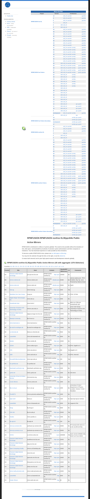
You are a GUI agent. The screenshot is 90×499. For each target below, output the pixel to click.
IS (45, 266)
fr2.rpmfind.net (14, 363)
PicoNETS (13, 394)
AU (11, 266)
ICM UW (12, 412)
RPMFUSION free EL (36, 21)
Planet (9, 31)
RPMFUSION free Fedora (37, 72)
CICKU (12, 435)
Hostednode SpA (14, 303)
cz (54, 266)
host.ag (12, 290)
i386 (62, 25)
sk (63, 266)
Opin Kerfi (12, 399)
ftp (55, 280)
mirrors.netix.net (14, 285)
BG (14, 266)
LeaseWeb (13, 336)
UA (49, 266)
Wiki (8, 27)
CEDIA (12, 345)
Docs (8, 23)
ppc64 (79, 65)
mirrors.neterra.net (15, 280)
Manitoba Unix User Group (17, 294)
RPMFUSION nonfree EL (37, 132)
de (56, 266)
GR (41, 266)
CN (21, 266)
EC (33, 266)
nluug (11, 408)
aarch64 (69, 16)
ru (61, 266)
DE (28, 266)
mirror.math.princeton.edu (17, 471)
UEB (11, 354)
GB (38, 266)
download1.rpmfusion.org (17, 368)
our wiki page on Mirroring (59, 253)
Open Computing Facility (17, 448)
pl (59, 266)
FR (35, 266)
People (9, 35)
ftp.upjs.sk (12, 421)
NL (47, 266)
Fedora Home (11, 21)
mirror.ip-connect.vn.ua (16, 430)
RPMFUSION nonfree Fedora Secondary (42, 231)
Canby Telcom (14, 480)
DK (31, 266)
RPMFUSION (9, 5)
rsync (58, 274)
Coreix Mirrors (14, 381)
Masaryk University (15, 318)
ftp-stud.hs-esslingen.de (16, 327)
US (52, 266)
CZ (26, 266)
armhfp (73, 47)
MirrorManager (37, 489)
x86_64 (65, 16)
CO (23, 266)
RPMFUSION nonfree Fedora (39, 183)
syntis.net (12, 372)
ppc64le (84, 16)
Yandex (12, 417)
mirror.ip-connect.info (16, 426)
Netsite (12, 341)
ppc (77, 104)
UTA (11, 350)
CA (16, 266)
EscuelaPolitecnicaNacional (17, 359)
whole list (62, 256)
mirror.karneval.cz (15, 323)
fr (57, 266)
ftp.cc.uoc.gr (13, 388)
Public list (10, 16)
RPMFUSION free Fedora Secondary (41, 121)
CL (18, 266)
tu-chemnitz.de (14, 332)
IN (43, 266)
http (55, 274)
